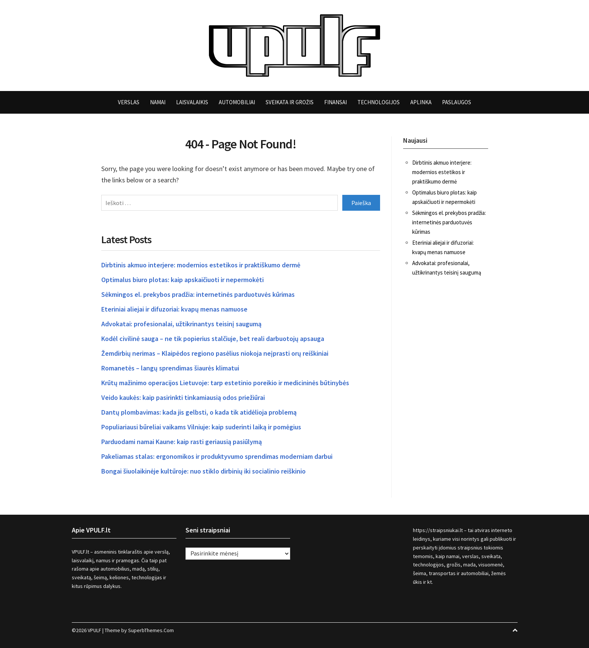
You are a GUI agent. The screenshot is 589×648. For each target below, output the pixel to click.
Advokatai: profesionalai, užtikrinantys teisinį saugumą (181, 323)
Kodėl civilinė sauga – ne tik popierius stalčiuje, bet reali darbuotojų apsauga (212, 338)
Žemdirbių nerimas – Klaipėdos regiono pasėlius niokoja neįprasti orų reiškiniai (214, 353)
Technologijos (378, 102)
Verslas (128, 102)
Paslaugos (456, 102)
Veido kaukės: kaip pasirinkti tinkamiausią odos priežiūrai (183, 397)
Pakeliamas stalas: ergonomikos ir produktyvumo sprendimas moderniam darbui (216, 456)
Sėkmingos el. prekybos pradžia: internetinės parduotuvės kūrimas (198, 294)
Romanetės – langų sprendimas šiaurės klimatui (170, 368)
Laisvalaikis (192, 102)
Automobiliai (237, 102)
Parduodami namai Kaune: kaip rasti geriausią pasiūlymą (181, 441)
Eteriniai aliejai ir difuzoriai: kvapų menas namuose (174, 309)
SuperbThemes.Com (151, 630)
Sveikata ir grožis (290, 102)
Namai (157, 102)
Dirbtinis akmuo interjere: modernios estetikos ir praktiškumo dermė (200, 265)
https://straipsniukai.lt (438, 530)
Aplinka (420, 102)
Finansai (335, 102)
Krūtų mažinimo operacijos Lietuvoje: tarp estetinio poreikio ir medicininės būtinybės (225, 382)
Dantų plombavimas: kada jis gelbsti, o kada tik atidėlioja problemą (199, 412)
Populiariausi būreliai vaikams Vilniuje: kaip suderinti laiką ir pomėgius (201, 427)
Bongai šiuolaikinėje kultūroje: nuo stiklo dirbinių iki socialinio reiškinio (203, 471)
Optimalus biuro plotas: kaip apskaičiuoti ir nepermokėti (182, 279)
